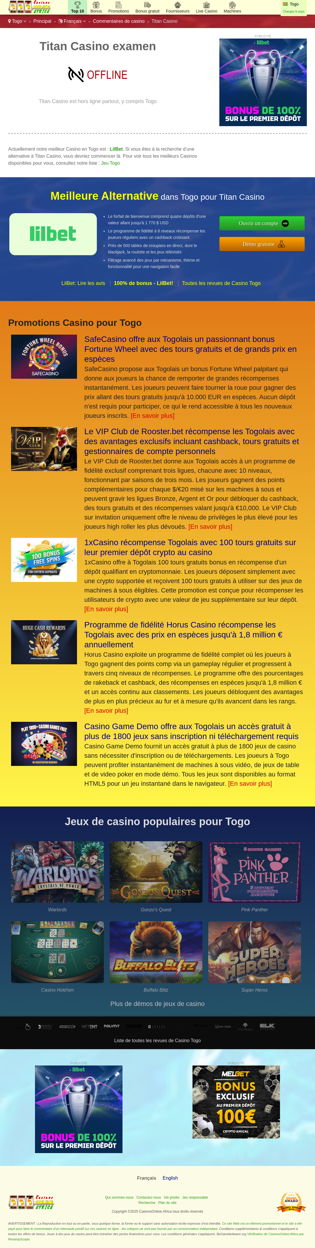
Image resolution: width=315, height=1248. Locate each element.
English (170, 1178)
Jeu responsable (195, 1197)
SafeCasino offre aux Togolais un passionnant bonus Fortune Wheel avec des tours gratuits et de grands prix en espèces (190, 349)
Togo (17, 21)
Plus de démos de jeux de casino (158, 1003)
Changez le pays (294, 11)
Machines (232, 11)
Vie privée (171, 1197)
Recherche (147, 1203)
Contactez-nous (148, 1197)
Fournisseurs (178, 11)
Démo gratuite (258, 244)
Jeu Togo (110, 163)
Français (72, 21)
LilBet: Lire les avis (83, 283)
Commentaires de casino (119, 21)
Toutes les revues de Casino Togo (221, 283)
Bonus (96, 11)
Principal (42, 21)
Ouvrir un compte (258, 223)
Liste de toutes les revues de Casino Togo (157, 1040)
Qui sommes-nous (119, 1197)
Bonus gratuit (147, 11)
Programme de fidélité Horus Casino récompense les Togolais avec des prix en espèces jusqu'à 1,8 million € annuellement (183, 634)
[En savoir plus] (152, 415)
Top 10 (77, 11)
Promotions (118, 11)
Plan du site (167, 1203)
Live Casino (206, 11)
